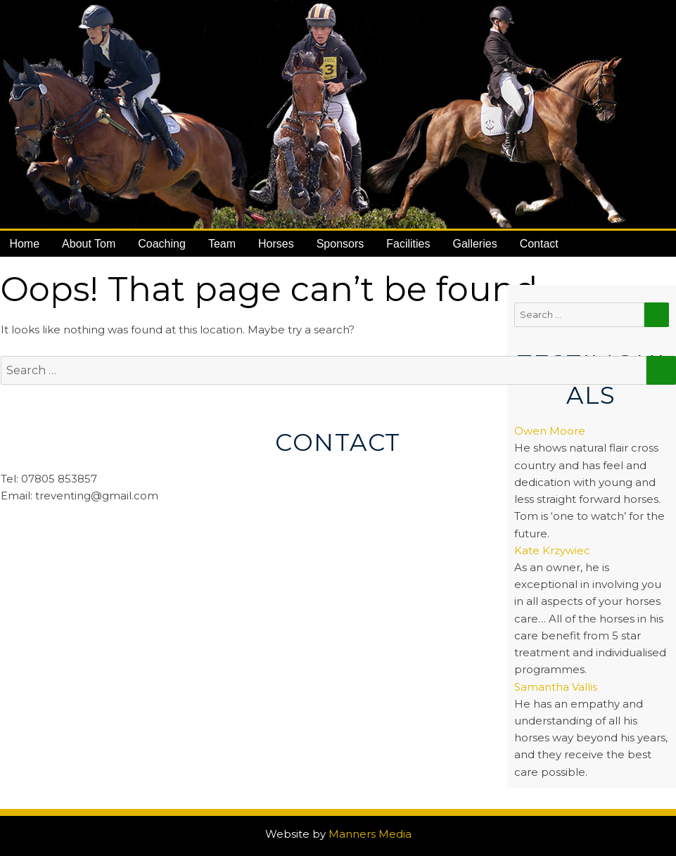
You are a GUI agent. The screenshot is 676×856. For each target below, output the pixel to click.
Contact (539, 244)
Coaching (162, 244)
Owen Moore (549, 430)
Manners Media (370, 834)
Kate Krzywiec (552, 550)
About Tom (88, 244)
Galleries (475, 244)
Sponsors (340, 244)
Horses (276, 244)
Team (222, 244)
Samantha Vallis (555, 687)
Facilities (408, 244)
